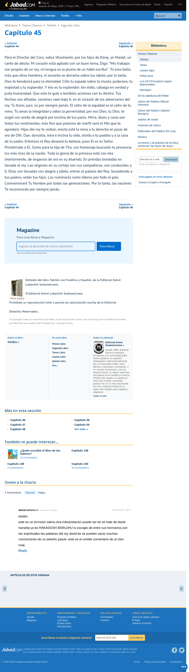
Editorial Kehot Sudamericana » (114, 344)
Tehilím (51, 25)
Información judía (118, 652)
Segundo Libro (70, 25)
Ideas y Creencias (45, 15)
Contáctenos (176, 662)
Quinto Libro (59, 361)
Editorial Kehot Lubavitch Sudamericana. (55, 293)
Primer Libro (59, 344)
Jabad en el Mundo (141, 623)
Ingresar (88, 4)
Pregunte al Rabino (106, 4)
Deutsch (143, 182)
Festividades (107, 617)
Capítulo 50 (82, 424)
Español (168, 4)
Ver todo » (81, 429)
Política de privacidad (155, 662)
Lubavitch (57, 649)
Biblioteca (11, 25)
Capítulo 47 (17, 424)
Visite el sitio (100, 396)
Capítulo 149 (15, 463)
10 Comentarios (80, 467)
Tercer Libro (58, 352)
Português (165, 182)
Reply (23, 550)
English (154, 182)
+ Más (78, 15)
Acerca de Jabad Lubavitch (145, 617)
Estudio (9, 15)
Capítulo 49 (82, 420)
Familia (65, 15)
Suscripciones (64, 626)
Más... (55, 365)
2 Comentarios (15, 467)
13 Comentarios (28, 457)
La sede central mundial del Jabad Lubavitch (117, 649)
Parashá (105, 620)
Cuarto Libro (59, 357)
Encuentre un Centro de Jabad (135, 4)
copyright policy (64, 323)
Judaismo (103, 652)
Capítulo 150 (80, 463)
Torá (96, 652)
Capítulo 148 (80, 450)
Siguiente (102, 45)
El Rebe (136, 620)
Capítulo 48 (17, 429)
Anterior (36, 45)
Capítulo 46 (17, 420)
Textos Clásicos (32, 25)
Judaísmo (24, 15)
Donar (157, 4)
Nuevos (30, 492)
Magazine (32, 620)
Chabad (49, 649)
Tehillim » (13, 342)
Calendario (62, 620)
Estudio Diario (64, 623)
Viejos (41, 492)
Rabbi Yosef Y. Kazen (73, 652)
